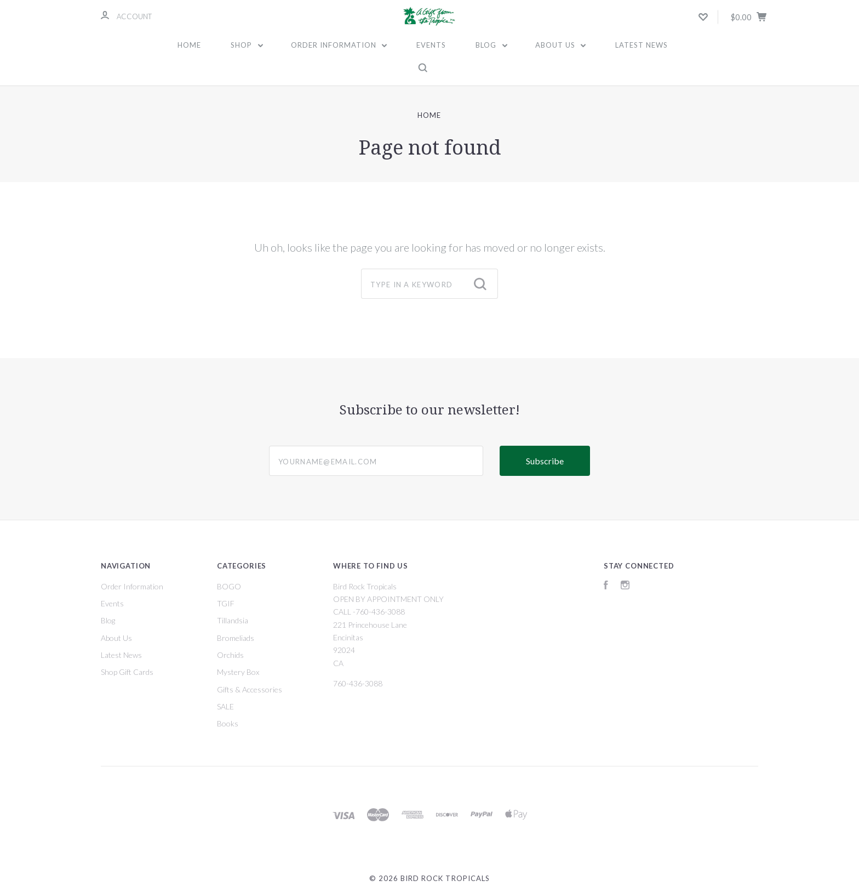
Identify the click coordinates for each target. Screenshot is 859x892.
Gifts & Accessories (249, 689)
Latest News (641, 45)
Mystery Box (238, 672)
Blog (491, 45)
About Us (560, 45)
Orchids (230, 655)
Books (227, 723)
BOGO (229, 586)
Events (431, 45)
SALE (225, 706)
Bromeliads (235, 638)
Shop (247, 45)
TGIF (225, 603)
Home (189, 45)
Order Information (339, 45)
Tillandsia (232, 620)
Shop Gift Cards (127, 672)
